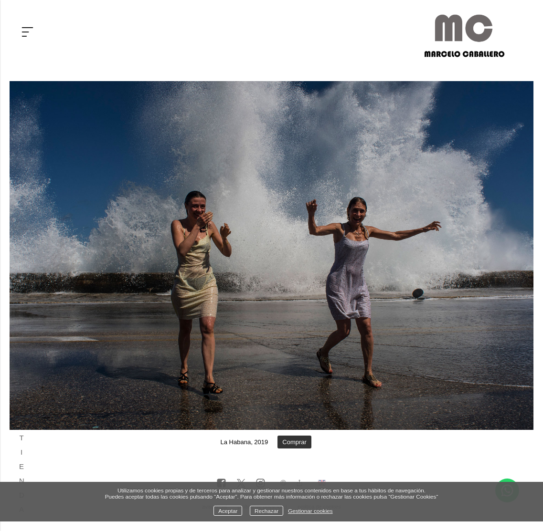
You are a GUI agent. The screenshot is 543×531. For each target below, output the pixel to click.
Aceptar (227, 511)
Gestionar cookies (310, 511)
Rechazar (266, 511)
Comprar (294, 442)
